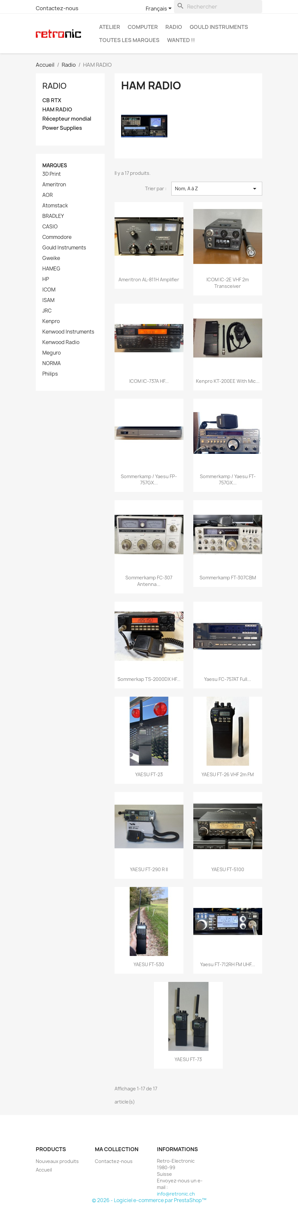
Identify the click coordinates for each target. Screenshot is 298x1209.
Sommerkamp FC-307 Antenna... (148, 580)
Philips (50, 374)
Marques (54, 165)
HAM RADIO (57, 109)
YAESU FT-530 (149, 964)
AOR (47, 195)
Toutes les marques (129, 40)
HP (45, 279)
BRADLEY (53, 216)
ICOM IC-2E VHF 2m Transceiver (227, 282)
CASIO (50, 226)
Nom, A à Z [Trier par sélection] (217, 189)
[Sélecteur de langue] (160, 9)
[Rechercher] (218, 6)
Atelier (109, 27)
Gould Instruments (219, 27)
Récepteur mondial (66, 118)
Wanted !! (181, 40)
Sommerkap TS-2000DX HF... (149, 679)
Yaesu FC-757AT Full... (227, 679)
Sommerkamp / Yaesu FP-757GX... (149, 479)
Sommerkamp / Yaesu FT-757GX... (228, 479)
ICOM (48, 290)
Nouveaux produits (57, 1161)
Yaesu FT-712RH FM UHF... (227, 964)
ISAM (48, 300)
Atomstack (55, 205)
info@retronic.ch (176, 1194)
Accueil (44, 1170)
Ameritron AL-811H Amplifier (148, 279)
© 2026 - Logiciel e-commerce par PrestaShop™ (149, 1200)
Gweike (51, 258)
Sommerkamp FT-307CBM (228, 577)
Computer (143, 27)
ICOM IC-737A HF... (149, 381)
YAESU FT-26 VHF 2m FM (228, 774)
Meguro (51, 353)
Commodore (57, 237)
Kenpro (51, 321)
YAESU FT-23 (149, 774)
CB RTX (51, 100)
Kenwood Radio (60, 342)
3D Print (51, 174)
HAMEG (51, 269)
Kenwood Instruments (68, 332)
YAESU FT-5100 (227, 869)
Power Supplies (62, 128)
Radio (173, 27)
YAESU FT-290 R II (149, 869)
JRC (47, 311)
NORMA (51, 363)
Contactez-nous (57, 8)
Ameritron (54, 184)
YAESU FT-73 (188, 1059)
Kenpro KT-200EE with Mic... (228, 381)
